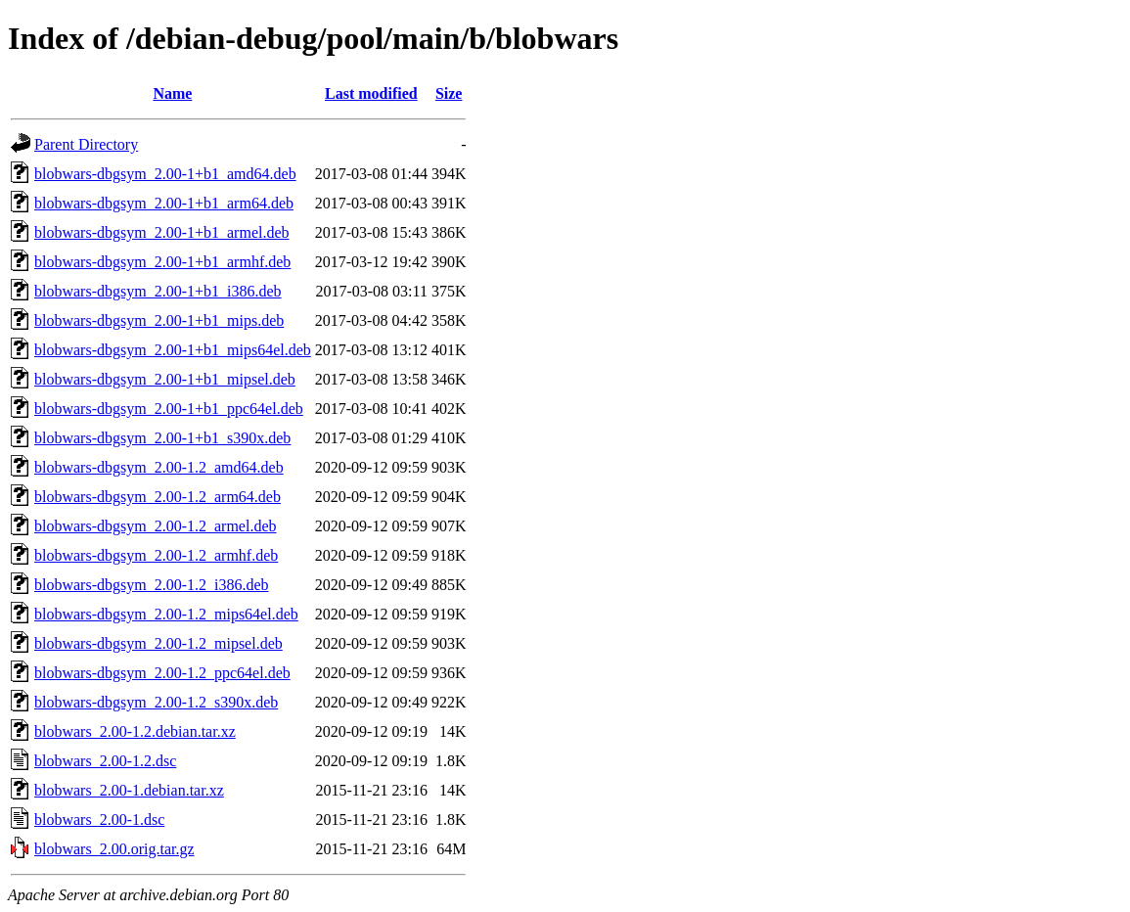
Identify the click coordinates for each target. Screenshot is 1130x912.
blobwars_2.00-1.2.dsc (105, 760)
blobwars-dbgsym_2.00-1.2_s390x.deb (156, 702)
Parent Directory (86, 144)
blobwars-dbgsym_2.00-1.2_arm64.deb (157, 496)
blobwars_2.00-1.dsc (99, 819)
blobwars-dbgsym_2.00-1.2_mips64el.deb (166, 614)
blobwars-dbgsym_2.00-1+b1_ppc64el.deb (168, 408)
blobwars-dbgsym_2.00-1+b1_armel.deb (162, 232)
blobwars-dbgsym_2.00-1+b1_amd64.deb (165, 173)
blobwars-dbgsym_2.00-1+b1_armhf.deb (162, 261)
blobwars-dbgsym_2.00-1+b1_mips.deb (159, 320)
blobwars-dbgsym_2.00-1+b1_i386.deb (158, 291)
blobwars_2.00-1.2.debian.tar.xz (135, 731)
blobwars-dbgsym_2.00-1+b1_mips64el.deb (172, 350)
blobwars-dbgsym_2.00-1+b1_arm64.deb (164, 203)
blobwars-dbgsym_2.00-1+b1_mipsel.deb (164, 379)
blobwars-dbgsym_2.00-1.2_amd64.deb (159, 467)
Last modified (371, 93)
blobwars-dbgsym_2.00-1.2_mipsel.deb (158, 643)
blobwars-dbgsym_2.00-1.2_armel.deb (155, 526)
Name (172, 93)
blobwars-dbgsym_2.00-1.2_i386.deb (151, 584)
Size (449, 93)
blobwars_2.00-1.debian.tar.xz (129, 790)
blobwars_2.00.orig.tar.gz (114, 849)
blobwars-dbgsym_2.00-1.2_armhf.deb (156, 555)
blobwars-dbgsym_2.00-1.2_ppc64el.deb (162, 672)
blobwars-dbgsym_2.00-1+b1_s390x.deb (162, 438)
